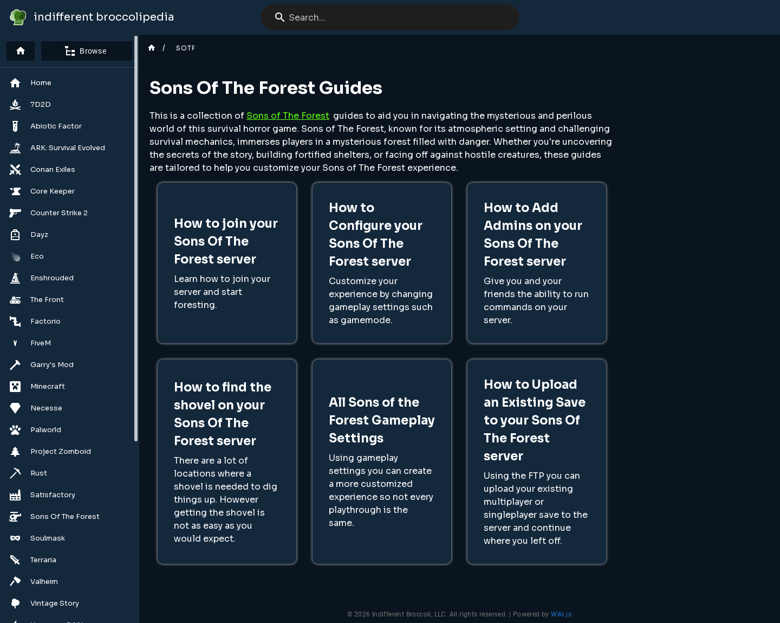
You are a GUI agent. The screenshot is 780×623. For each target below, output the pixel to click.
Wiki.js (561, 614)
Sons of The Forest (287, 115)
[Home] (20, 51)
